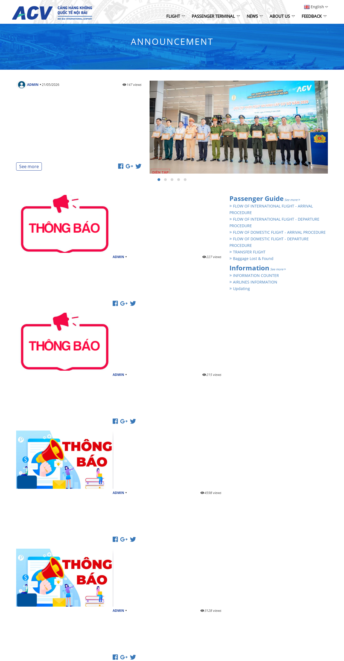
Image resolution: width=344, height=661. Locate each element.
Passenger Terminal (216, 16)
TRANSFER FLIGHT (247, 252)
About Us (282, 16)
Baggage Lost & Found (251, 258)
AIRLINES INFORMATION (253, 282)
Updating (239, 288)
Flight (175, 16)
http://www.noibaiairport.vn (39, 565)
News (255, 16)
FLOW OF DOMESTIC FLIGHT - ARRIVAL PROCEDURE (277, 232)
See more (29, 166)
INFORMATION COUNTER (254, 275)
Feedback (314, 16)
